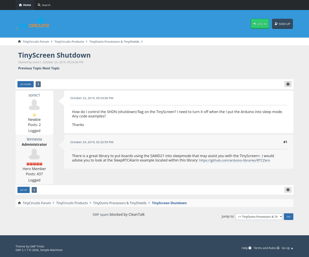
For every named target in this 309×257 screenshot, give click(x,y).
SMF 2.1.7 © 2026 (28, 250)
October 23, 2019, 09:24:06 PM (93, 98)
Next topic (50, 68)
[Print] (288, 84)
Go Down (26, 84)
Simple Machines (54, 250)
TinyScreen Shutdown (57, 55)
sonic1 (34, 95)
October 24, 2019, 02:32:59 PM (93, 143)
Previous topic (29, 68)
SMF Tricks (37, 246)
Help (244, 248)
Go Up (23, 190)
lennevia (34, 139)
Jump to (228, 218)
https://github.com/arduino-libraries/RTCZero (237, 160)
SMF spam (100, 215)
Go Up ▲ (287, 248)
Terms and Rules (265, 248)
